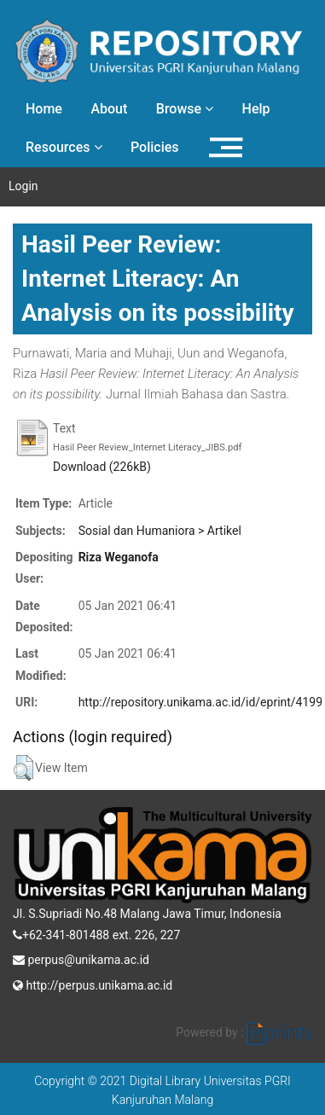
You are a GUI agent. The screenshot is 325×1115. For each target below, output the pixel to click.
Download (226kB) (102, 466)
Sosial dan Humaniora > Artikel (159, 530)
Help (256, 109)
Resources (64, 147)
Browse (184, 109)
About (108, 109)
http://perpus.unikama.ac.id (92, 983)
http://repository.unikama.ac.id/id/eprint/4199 (200, 702)
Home (44, 109)
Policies (155, 147)
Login (23, 186)
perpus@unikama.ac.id (81, 958)
